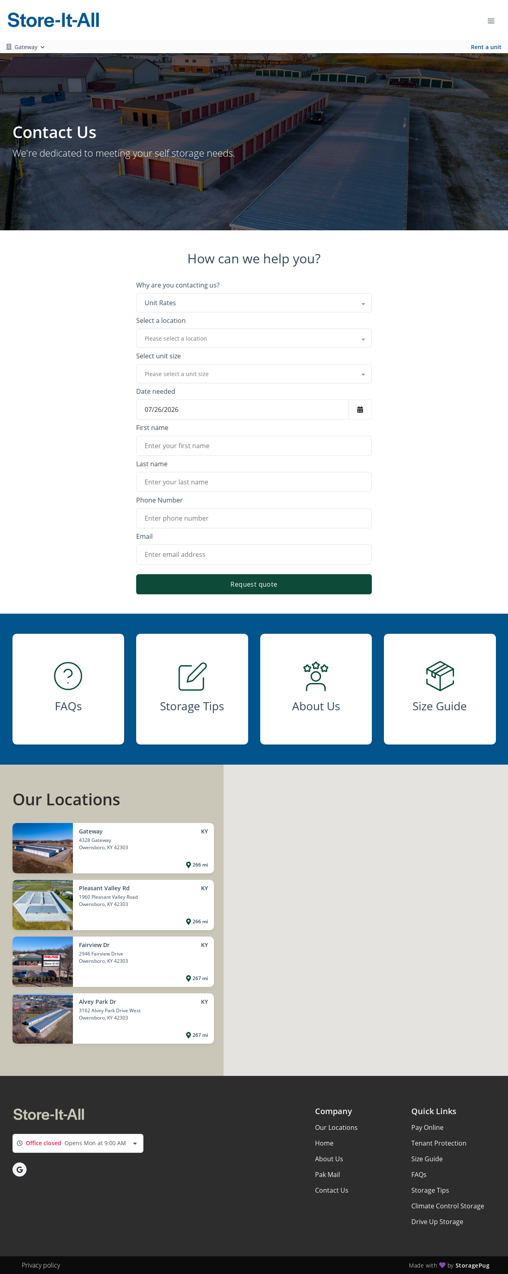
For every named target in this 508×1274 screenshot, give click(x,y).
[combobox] (254, 302)
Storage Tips (430, 1190)
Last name (152, 463)
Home (324, 1143)
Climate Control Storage (447, 1206)
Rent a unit (486, 47)
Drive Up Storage (437, 1221)
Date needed (155, 391)
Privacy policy (41, 1265)
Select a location (161, 320)
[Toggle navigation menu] (494, 20)
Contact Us (331, 1190)
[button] (19, 1169)
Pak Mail (327, 1174)
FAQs (419, 1174)
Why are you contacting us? (178, 285)
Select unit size (158, 356)
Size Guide (427, 1158)
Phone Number (159, 500)
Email (144, 536)
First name (152, 427)
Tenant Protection (439, 1143)
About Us (329, 1158)
